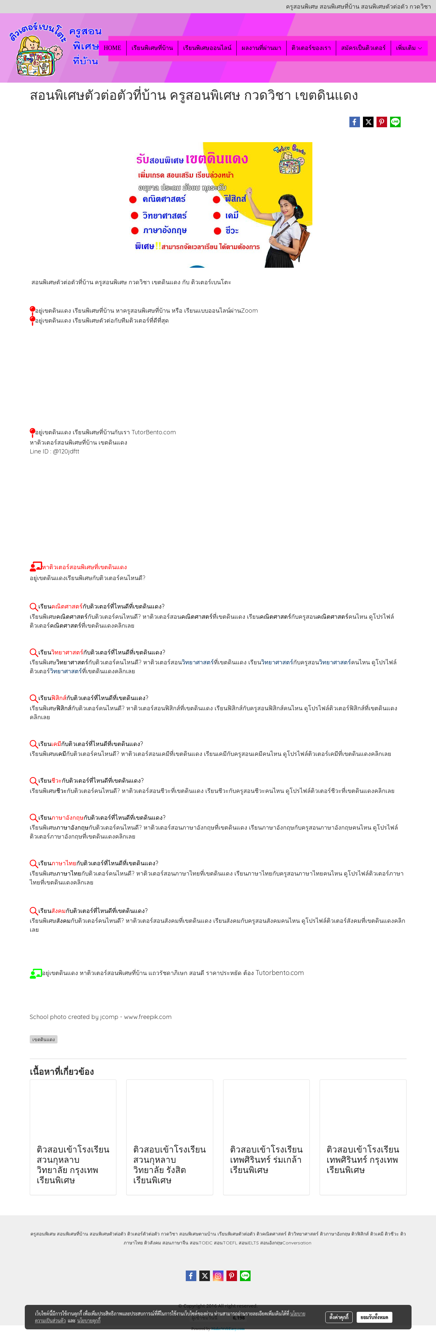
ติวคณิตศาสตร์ (272, 1234)
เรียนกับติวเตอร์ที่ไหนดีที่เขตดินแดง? (101, 606)
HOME (112, 48)
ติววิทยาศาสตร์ (303, 1234)
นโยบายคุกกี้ (88, 1320)
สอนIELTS (249, 1243)
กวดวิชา (169, 1234)
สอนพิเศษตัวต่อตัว (108, 1234)
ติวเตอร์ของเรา (311, 48)
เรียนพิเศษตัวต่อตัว (237, 1234)
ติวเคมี (376, 1234)
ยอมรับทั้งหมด (374, 1317)
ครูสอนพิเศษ (43, 1234)
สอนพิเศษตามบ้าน (197, 1234)
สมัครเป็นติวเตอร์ (363, 48)
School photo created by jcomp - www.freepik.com (101, 1017)
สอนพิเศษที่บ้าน (72, 1234)
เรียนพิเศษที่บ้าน (152, 48)
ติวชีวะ (392, 1234)
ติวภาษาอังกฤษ (335, 1234)
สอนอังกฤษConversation (285, 1243)
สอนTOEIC (201, 1243)
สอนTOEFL (225, 1243)
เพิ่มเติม (409, 48)
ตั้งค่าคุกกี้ (339, 1317)
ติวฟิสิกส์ (360, 1234)
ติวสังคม (152, 1243)
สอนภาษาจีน (175, 1243)
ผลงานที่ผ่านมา (261, 48)
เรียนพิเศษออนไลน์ (207, 48)
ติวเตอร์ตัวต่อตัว (143, 1234)
